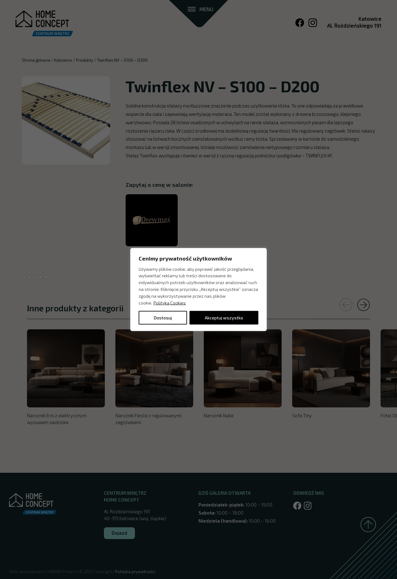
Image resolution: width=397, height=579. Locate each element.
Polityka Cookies (170, 302)
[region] (198, 289)
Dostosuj (163, 317)
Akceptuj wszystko (224, 317)
